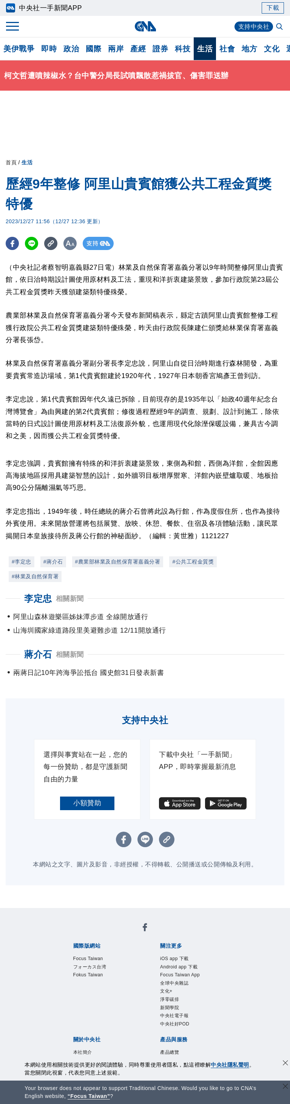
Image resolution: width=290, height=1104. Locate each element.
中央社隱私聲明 (230, 1065)
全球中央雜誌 (178, 988)
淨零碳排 (172, 1007)
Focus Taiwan (93, 959)
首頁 (11, 162)
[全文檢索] (280, 27)
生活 (205, 49)
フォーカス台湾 (95, 969)
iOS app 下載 (179, 959)
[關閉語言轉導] (285, 1087)
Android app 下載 (184, 969)
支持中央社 (254, 26)
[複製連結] (50, 243)
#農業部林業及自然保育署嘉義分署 (117, 562)
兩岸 (115, 49)
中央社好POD (179, 1036)
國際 (93, 49)
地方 (249, 49)
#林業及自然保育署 (35, 576)
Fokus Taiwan (93, 978)
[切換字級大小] (70, 243)
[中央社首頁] (145, 26)
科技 (182, 49)
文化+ (168, 998)
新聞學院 (172, 1017)
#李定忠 (21, 562)
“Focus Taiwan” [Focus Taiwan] (89, 1096)
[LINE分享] (31, 243)
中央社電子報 (178, 1027)
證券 (160, 49)
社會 (227, 49)
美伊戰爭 (18, 49)
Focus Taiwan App (186, 978)
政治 (71, 49)
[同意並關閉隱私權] (285, 1064)
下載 (273, 8)
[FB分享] (12, 243)
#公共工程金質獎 (193, 562)
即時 (49, 49)
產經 (138, 49)
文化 (271, 49)
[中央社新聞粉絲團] (145, 929)
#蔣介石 (53, 562)
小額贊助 (87, 803)
